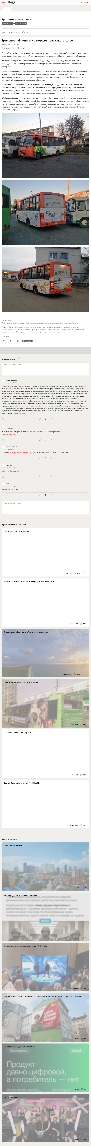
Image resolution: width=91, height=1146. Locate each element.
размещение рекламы (54, 327)
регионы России (53, 330)
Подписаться (7, 23)
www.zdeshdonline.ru (9, 434)
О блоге (25, 32)
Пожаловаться (21, 23)
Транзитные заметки (15, 19)
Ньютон (27, 330)
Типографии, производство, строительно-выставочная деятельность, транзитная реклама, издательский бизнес (40, 323)
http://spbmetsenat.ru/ (10, 489)
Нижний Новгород (67, 330)
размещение (79, 330)
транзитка (51, 332)
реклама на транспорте (72, 327)
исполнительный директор (37, 332)
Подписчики (14, 32)
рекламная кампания (21, 327)
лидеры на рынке (8, 332)
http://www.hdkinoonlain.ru (11, 471)
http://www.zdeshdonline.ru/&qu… (20, 452)
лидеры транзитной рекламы (67, 332)
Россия (10, 327)
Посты (4, 32)
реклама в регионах (39, 330)
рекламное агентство (38, 327)
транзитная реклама (9, 330)
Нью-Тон (20, 330)
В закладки (27, 341)
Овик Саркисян (21, 332)
